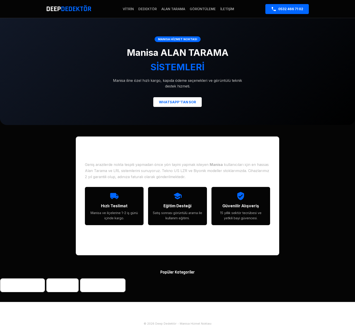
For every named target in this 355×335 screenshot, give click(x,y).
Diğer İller (199, 313)
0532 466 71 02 (287, 9)
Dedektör (147, 9)
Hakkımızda (157, 313)
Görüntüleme (203, 9)
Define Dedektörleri (22, 285)
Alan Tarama (173, 9)
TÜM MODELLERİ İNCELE (178, 240)
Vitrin (128, 9)
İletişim (227, 9)
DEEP (68, 9)
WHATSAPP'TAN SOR (177, 102)
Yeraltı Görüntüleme (103, 285)
